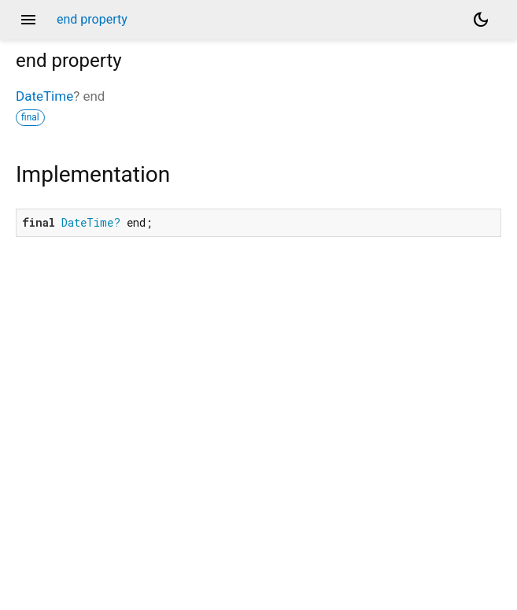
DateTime (44, 96)
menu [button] (28, 19)
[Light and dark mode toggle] (480, 19)
